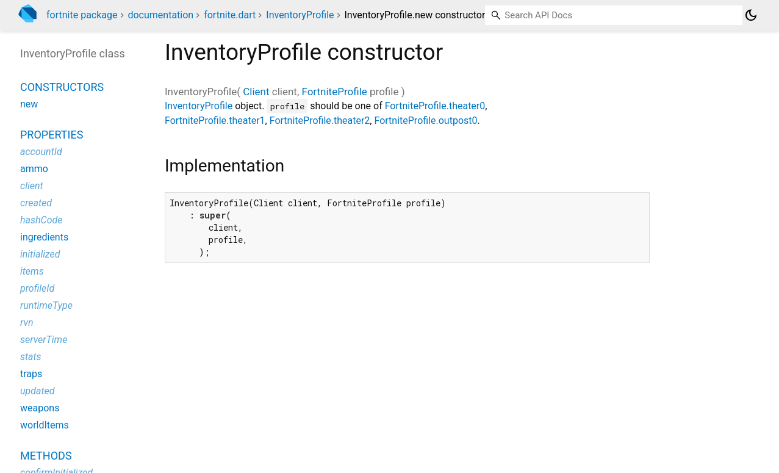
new (29, 104)
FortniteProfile (334, 91)
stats (30, 357)
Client (256, 91)
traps (31, 374)
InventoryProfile (300, 15)
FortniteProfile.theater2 (320, 120)
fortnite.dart (230, 15)
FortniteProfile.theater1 (215, 120)
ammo (34, 169)
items (32, 271)
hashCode (41, 220)
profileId (37, 288)
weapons (39, 408)
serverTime (43, 339)
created (36, 203)
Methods (46, 455)
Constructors (62, 87)
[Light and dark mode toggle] (751, 15)
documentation (160, 15)
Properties (51, 134)
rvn (26, 322)
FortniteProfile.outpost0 (425, 120)
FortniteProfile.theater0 (435, 106)
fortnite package (82, 15)
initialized (40, 254)
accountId (41, 151)
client (31, 186)
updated (37, 391)
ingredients (44, 237)
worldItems (44, 425)
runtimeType (46, 305)
